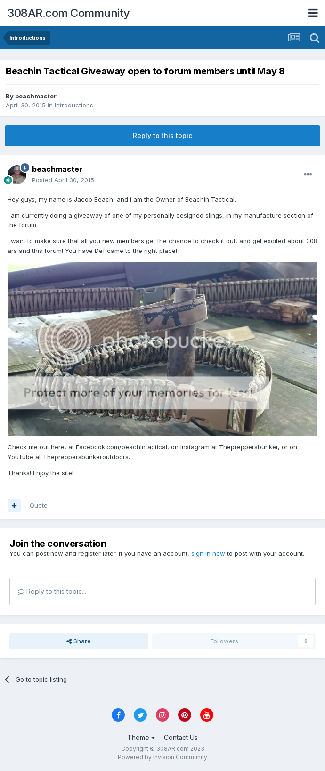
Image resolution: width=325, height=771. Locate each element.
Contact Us (181, 737)
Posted (63, 180)
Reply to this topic (162, 135)
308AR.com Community (68, 13)
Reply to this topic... (52, 591)
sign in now (208, 553)
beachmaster (36, 96)
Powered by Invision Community (162, 757)
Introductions (74, 105)
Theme (141, 737)
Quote (39, 505)
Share (78, 641)
